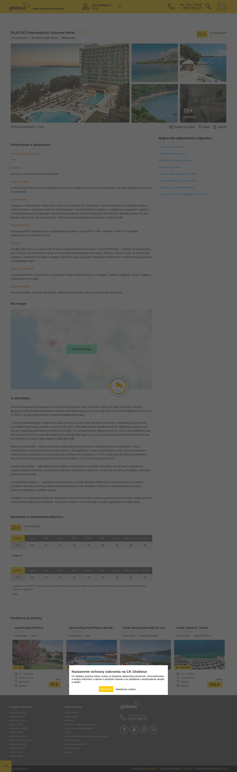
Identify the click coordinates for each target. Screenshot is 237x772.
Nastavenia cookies (126, 689)
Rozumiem (106, 689)
